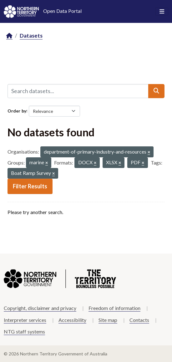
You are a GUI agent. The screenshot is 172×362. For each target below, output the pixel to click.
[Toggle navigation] (161, 11)
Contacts (139, 320)
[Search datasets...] (78, 91)
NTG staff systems (24, 331)
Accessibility (72, 320)
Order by (17, 110)
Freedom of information (114, 308)
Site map (108, 320)
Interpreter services (25, 320)
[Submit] (156, 91)
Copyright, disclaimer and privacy (40, 308)
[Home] (9, 35)
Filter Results (30, 186)
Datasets (31, 35)
